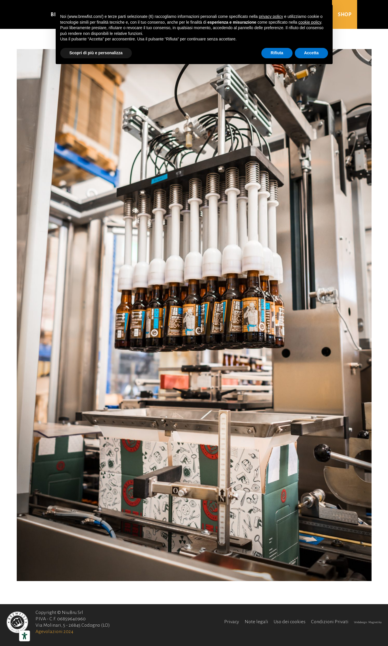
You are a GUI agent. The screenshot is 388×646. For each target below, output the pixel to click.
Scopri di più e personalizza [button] (96, 53)
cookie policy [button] (309, 22)
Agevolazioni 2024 (54, 631)
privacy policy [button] (271, 16)
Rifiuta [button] (277, 53)
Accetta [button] (311, 53)
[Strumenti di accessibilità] (24, 635)
